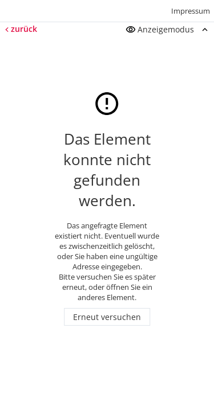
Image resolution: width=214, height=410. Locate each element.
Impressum (190, 11)
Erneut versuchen (107, 316)
